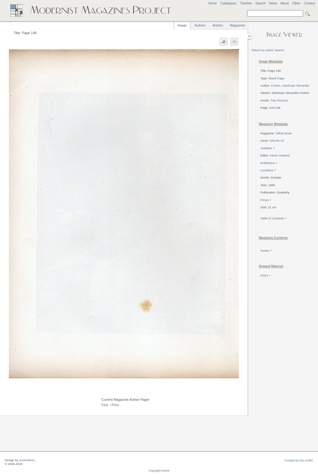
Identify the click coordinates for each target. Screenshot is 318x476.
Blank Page (276, 78)
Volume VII (276, 140)
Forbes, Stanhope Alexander (290, 85)
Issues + (266, 250)
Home (212, 3)
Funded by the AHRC (298, 460)
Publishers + (268, 163)
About (284, 3)
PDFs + (265, 275)
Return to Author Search (268, 50)
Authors (200, 25)
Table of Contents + (273, 218)
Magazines (237, 25)
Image (182, 25)
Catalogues (228, 3)
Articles (218, 25)
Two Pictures (279, 100)
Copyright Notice (159, 470)
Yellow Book (283, 133)
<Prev (114, 405)
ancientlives (27, 460)
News (273, 3)
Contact (309, 3)
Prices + (265, 200)
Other (296, 3)
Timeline (246, 3)
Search (260, 3)
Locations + (268, 170)
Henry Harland (280, 155)
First (105, 405)
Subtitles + (267, 148)
